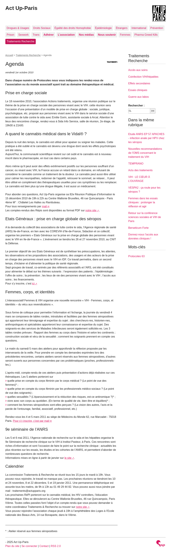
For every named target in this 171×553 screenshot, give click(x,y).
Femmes (125, 34)
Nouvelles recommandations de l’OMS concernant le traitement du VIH (145, 152)
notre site (90, 210)
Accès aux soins (138, 70)
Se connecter (29, 546)
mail (44, 206)
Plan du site (12, 546)
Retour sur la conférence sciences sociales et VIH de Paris (144, 217)
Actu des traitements (140, 170)
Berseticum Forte (138, 227)
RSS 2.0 (56, 546)
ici (33, 283)
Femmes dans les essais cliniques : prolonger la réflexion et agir (143, 202)
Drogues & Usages (18, 28)
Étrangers (121, 28)
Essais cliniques (137, 90)
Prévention (156, 28)
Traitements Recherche (20, 41)
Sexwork (23, 34)
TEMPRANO (135, 163)
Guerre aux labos (138, 96)
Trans (36, 34)
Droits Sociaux (41, 28)
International (139, 28)
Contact (44, 546)
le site (67, 457)
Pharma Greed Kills (146, 34)
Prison (10, 34)
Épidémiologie (103, 28)
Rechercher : (136, 105)
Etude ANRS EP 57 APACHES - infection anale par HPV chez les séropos (146, 138)
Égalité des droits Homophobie (72, 28)
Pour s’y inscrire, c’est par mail (31, 420)
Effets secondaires (139, 83)
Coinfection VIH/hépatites (143, 76)
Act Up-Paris (21, 8)
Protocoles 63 (136, 256)
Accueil (9, 55)
